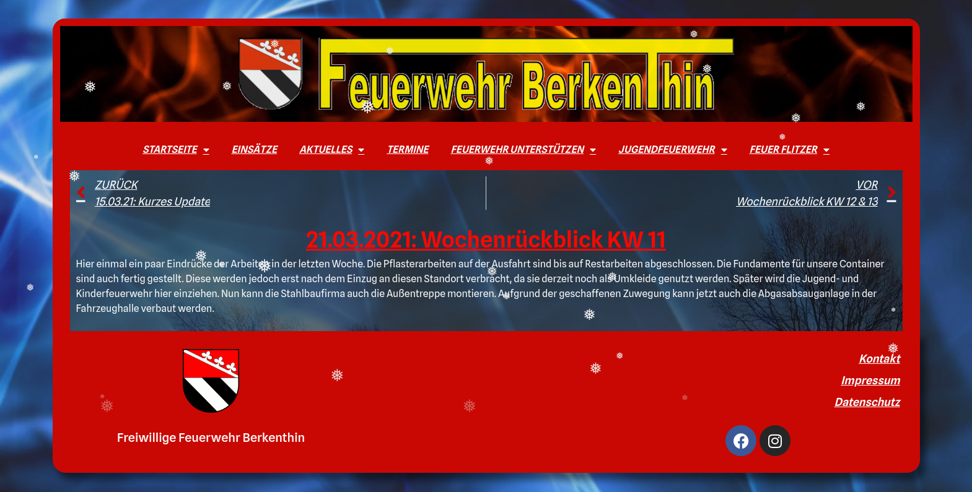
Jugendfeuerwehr (672, 150)
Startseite (175, 150)
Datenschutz (867, 401)
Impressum (870, 380)
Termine (407, 149)
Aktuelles (331, 150)
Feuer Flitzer (790, 150)
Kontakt (879, 358)
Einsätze (254, 149)
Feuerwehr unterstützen (523, 150)
